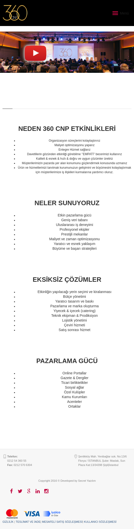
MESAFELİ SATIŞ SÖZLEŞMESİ (62, 521)
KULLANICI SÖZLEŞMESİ (100, 521)
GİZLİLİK (8, 521)
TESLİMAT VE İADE (28, 521)
